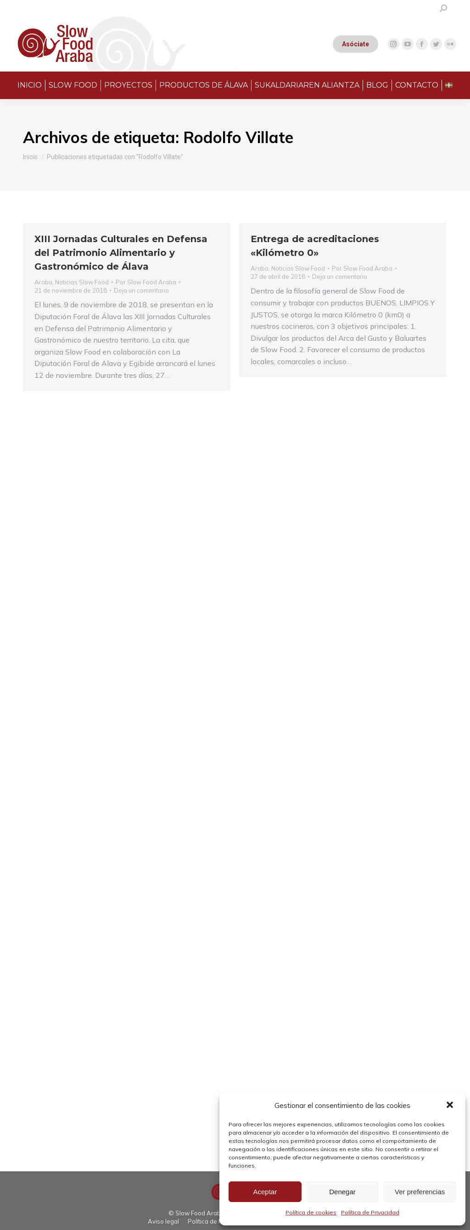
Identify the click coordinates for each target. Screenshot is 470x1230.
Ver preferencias (420, 1192)
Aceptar (265, 1192)
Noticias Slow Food (82, 282)
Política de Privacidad (370, 1212)
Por (146, 282)
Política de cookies (310, 1212)
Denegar (342, 1192)
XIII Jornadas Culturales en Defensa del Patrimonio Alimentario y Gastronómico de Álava (120, 252)
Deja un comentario (141, 290)
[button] (450, 1105)
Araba (43, 282)
